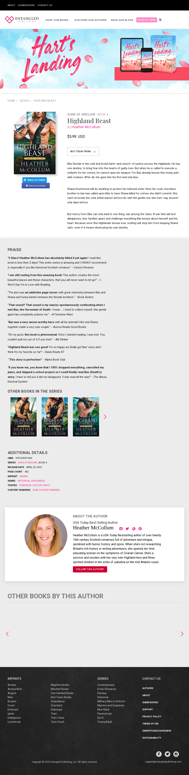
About (12, 5)
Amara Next (15, 689)
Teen (54, 713)
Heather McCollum (87, 127)
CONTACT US (151, 678)
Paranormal (104, 713)
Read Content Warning (46, 490)
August (12, 693)
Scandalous (58, 701)
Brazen (12, 701)
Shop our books (57, 20)
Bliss (10, 697)
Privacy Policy (151, 716)
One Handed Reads (62, 693)
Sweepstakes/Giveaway (156, 730)
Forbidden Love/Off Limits (34, 485)
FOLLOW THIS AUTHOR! (90, 569)
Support (147, 709)
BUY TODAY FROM (83, 151)
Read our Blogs (121, 20)
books (25, 100)
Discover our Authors (90, 20)
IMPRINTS (14, 678)
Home (13, 100)
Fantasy (102, 693)
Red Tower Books (61, 697)
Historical (24, 481)
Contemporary (106, 684)
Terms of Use (150, 723)
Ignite (11, 713)
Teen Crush (57, 721)
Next (105, 416)
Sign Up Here (146, 19)
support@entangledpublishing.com (163, 761)
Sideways (56, 709)
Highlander (38, 481)
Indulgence (14, 717)
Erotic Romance (106, 689)
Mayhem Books (60, 684)
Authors (147, 688)
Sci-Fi (100, 717)
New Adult (103, 709)
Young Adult (104, 721)
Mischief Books (60, 689)
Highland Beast (45, 100)
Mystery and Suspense (110, 705)
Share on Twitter (34, 180)
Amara (24, 476)
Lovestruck (14, 721)
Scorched (56, 705)
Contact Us (45, 5)
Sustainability (151, 738)
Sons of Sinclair (81, 114)
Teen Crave (57, 717)
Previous (7, 633)
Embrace (13, 709)
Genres (103, 678)
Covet (11, 705)
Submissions (26, 5)
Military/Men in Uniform (111, 701)
